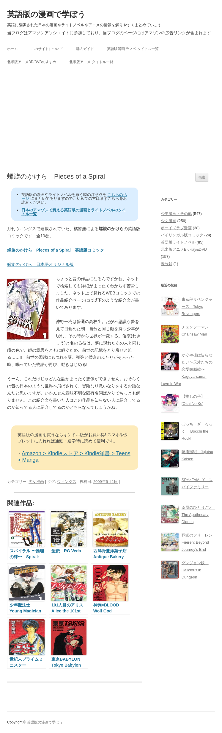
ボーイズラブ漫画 (176, 228)
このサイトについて (47, 49)
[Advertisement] (111, 121)
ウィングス (66, 481)
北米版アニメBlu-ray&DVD (184, 249)
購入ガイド (85, 49)
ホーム (12, 49)
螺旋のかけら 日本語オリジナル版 (40, 264)
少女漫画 (36, 481)
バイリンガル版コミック (182, 235)
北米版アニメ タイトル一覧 (91, 62)
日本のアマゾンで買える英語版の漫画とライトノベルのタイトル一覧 (73, 212)
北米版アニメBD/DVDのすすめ (31, 62)
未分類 (166, 263)
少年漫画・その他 (176, 213)
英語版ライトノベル (178, 242)
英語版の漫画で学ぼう (46, 14)
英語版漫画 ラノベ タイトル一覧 (133, 49)
